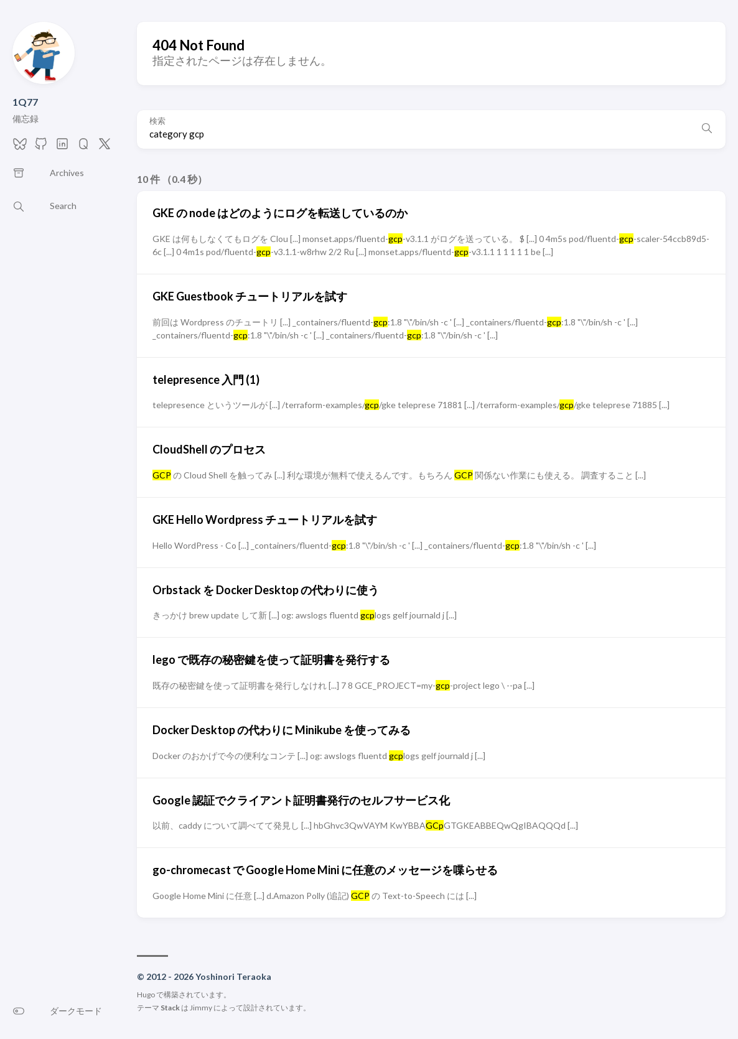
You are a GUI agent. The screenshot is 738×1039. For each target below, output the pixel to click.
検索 (157, 121)
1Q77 (25, 102)
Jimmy (201, 1007)
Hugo (146, 994)
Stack (170, 1007)
